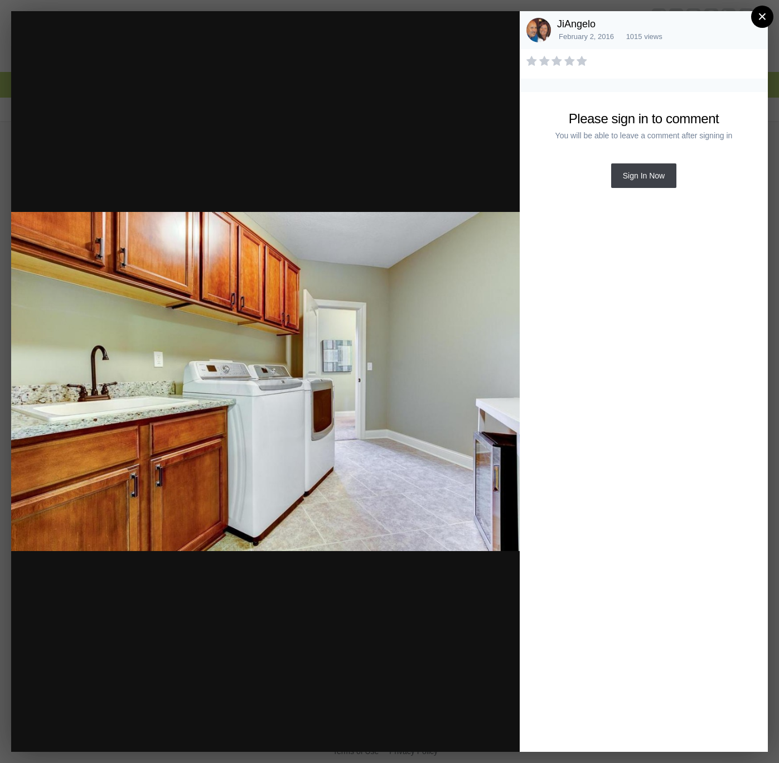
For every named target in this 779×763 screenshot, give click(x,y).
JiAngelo (576, 24)
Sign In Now (644, 175)
